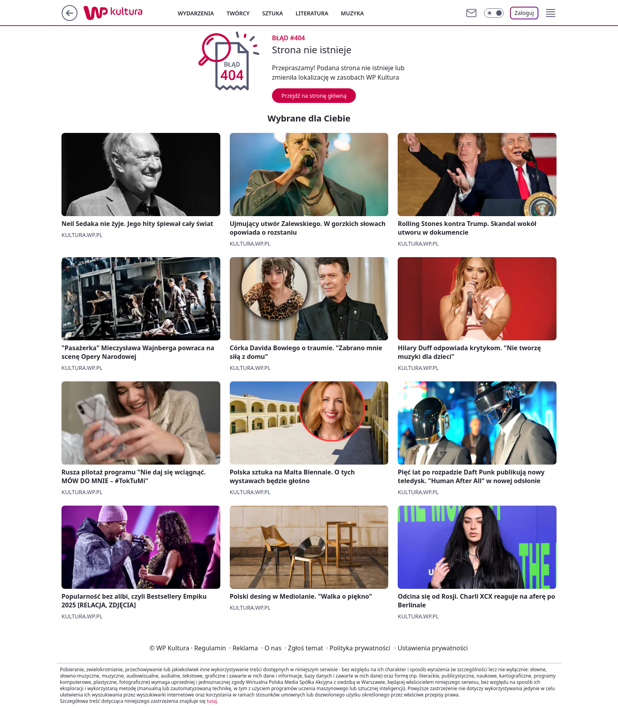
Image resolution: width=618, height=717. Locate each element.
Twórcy (238, 13)
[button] (550, 13)
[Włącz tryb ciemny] (494, 13)
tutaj (212, 701)
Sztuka (272, 13)
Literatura (312, 13)
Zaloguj (524, 13)
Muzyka (352, 13)
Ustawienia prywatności (430, 648)
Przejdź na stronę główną (313, 95)
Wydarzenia (196, 13)
